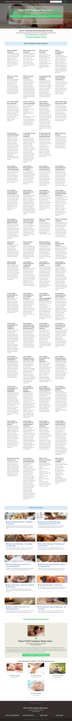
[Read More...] (59, 527)
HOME (26, 1)
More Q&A (38, 1)
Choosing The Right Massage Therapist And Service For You (49, 523)
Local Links (43, 1)
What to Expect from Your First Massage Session (17, 608)
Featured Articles (31, 1)
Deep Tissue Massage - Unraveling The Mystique (19, 545)
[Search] (56, 2)
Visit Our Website (14, 677)
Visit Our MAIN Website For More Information (36, 16)
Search (64, 1)
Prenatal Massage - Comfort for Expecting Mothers (18, 565)
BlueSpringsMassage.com (35, 719)
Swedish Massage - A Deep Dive (50, 585)
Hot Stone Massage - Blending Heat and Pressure (51, 545)
